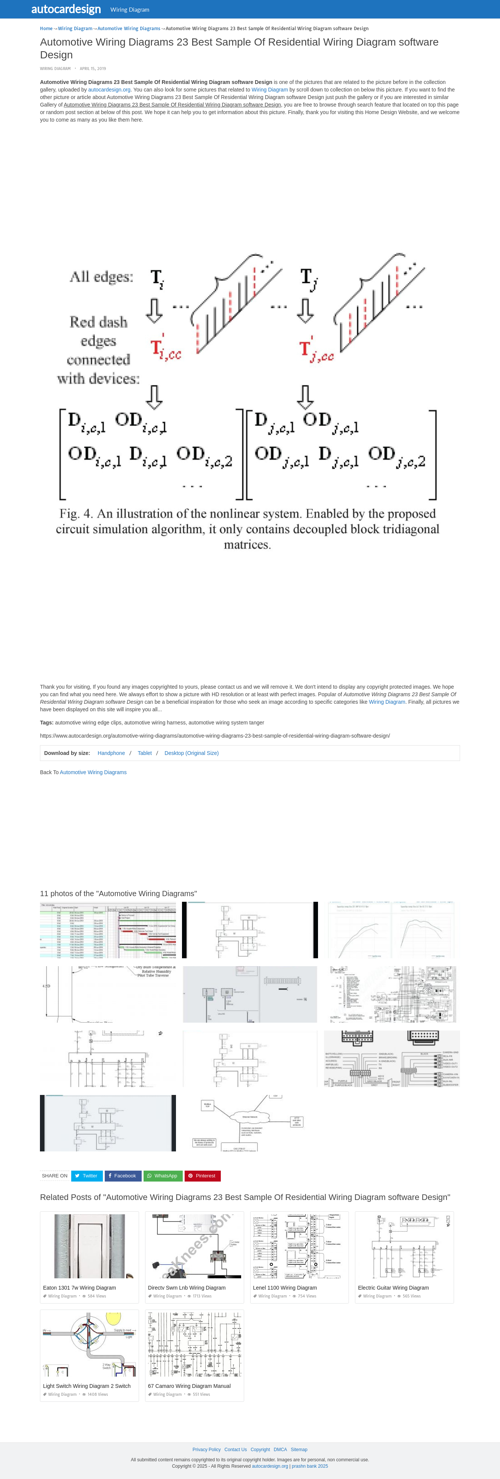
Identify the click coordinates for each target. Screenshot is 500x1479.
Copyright (260, 1449)
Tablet (145, 753)
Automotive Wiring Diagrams (93, 772)
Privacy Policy (207, 1449)
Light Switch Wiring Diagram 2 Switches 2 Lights (99, 1386)
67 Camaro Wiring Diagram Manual (189, 1386)
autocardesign (78, 8)
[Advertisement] (250, 182)
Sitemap (299, 1449)
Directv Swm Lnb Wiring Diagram (187, 1288)
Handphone (111, 753)
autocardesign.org (109, 90)
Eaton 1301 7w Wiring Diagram (79, 1288)
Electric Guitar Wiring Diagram (393, 1288)
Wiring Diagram (142, 9)
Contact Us (236, 1449)
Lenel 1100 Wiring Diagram (285, 1288)
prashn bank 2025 (310, 1466)
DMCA (280, 1449)
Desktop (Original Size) (192, 753)
